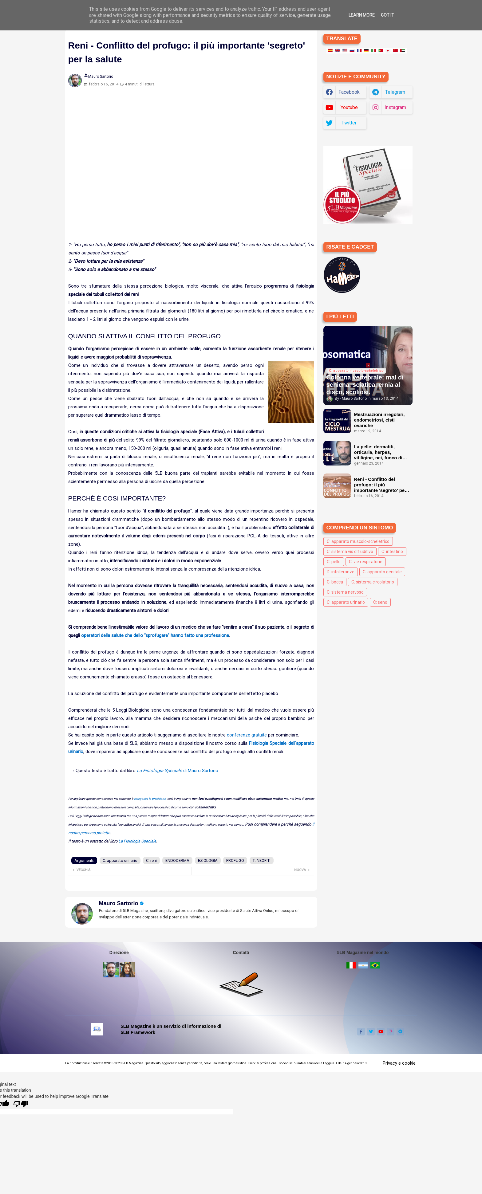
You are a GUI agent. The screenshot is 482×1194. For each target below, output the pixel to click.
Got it (387, 15)
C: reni (151, 860)
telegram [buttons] (395, 92)
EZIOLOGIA (208, 860)
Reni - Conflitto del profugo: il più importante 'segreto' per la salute (380, 485)
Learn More (362, 15)
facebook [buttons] (349, 92)
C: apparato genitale (382, 571)
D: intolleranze (340, 571)
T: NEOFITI (262, 860)
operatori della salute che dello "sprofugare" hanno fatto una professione (155, 635)
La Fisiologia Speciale (137, 841)
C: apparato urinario (120, 860)
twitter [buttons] (349, 123)
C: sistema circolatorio (372, 581)
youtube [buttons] (349, 107)
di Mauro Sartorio (177, 770)
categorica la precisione (150, 798)
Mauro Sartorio (118, 903)
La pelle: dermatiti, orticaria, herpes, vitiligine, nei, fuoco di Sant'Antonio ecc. (378, 452)
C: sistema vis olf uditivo (350, 551)
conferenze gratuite (247, 735)
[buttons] (361, 1031)
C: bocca (335, 581)
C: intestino (392, 551)
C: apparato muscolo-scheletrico (358, 541)
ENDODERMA (177, 860)
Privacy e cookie (399, 1063)
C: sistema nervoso (345, 592)
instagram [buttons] (395, 107)
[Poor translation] (20, 1104)
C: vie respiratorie (365, 561)
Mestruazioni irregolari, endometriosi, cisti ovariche (379, 420)
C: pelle (334, 561)
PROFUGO (235, 860)
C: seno (380, 602)
